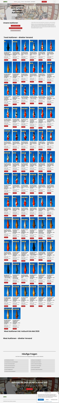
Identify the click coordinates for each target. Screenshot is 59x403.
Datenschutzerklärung (46, 401)
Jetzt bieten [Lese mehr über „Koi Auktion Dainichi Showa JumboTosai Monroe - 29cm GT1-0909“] (6, 215)
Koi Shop (22, 1)
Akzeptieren (40, 399)
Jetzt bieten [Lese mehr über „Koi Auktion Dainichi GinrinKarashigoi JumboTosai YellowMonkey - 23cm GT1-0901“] (6, 82)
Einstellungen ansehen (54, 399)
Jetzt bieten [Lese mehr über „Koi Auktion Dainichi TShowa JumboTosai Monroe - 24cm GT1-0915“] (6, 171)
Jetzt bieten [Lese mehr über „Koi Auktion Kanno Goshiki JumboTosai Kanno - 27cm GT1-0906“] (23, 81)
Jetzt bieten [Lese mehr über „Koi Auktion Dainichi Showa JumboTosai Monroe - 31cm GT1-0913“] (6, 149)
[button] (57, 392)
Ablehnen (47, 399)
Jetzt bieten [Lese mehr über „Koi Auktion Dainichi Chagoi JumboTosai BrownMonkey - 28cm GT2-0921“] (40, 81)
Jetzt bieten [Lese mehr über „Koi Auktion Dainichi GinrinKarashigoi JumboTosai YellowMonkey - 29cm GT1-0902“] (14, 82)
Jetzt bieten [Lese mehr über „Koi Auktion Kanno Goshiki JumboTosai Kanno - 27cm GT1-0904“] (23, 238)
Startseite (15, 1)
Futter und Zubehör (27, 1)
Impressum (50, 401)
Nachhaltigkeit (33, 1)
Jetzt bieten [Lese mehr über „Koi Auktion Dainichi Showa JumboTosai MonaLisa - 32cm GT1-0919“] (32, 81)
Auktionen (18, 1)
